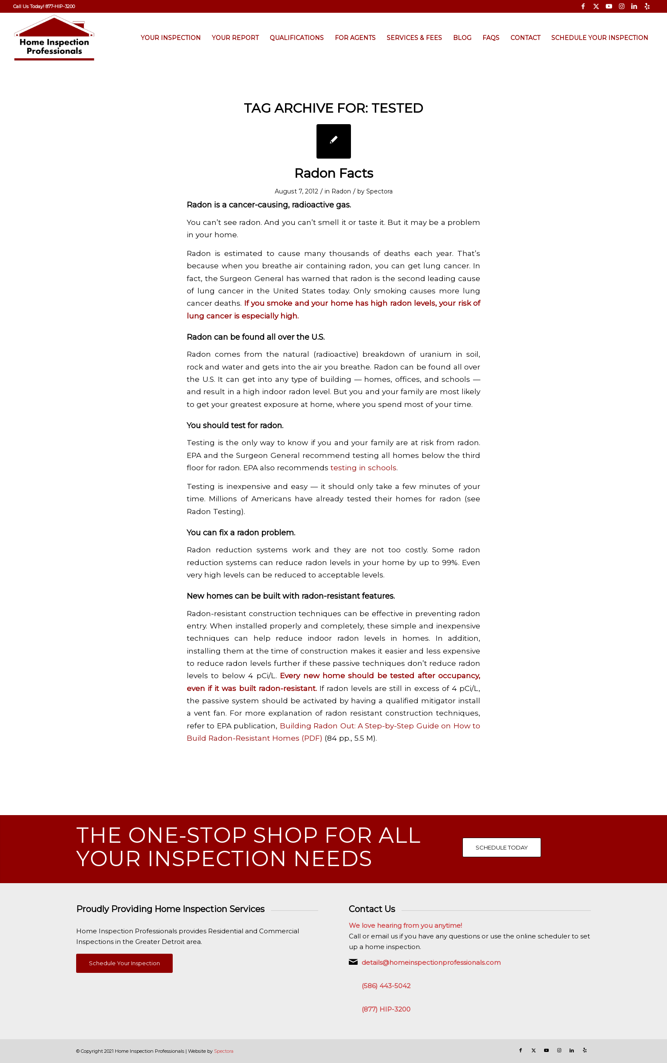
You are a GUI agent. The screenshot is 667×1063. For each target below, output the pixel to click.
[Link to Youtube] (609, 6)
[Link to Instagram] (622, 6)
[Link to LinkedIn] (634, 6)
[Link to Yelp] (647, 6)
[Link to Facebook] (583, 6)
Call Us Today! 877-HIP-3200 (44, 6)
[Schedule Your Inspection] (124, 963)
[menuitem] (44, 6)
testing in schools (363, 467)
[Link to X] (596, 6)
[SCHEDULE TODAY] (501, 847)
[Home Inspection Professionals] (54, 38)
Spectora (379, 191)
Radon (341, 191)
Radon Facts (333, 173)
